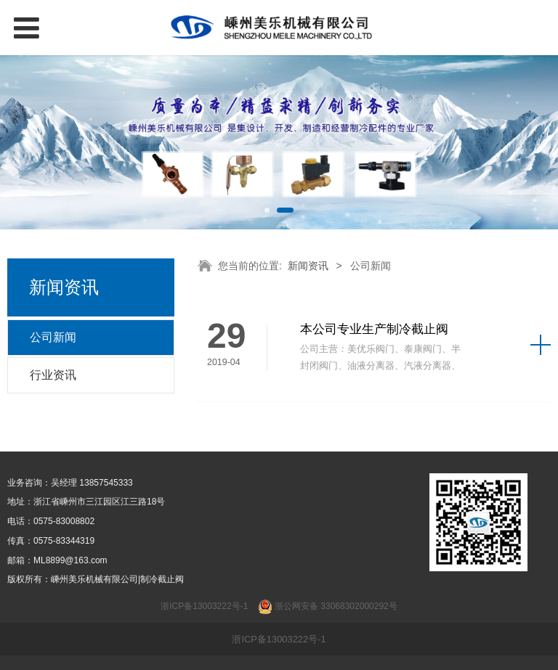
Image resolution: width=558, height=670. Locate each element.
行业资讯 (53, 375)
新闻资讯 (308, 265)
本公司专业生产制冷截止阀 (374, 329)
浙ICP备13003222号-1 (279, 639)
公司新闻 (53, 337)
